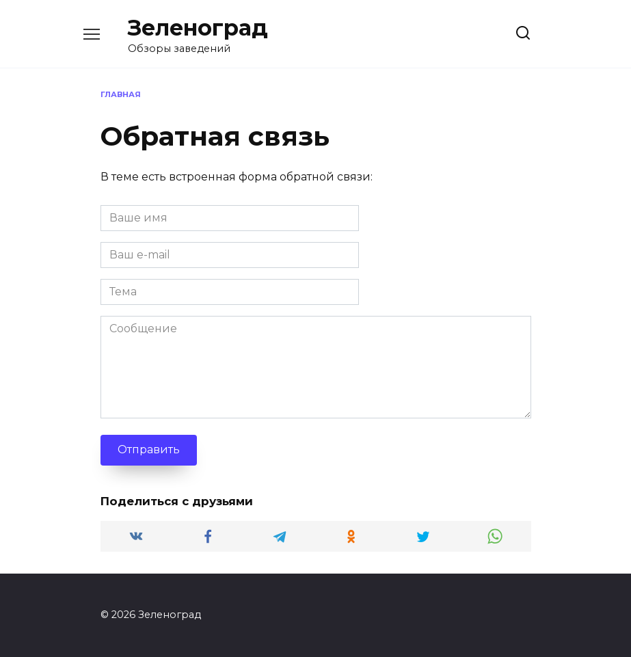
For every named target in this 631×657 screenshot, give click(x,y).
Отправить (149, 449)
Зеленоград (198, 27)
